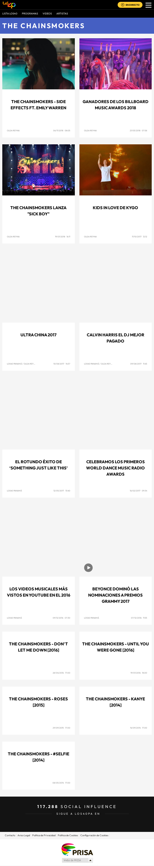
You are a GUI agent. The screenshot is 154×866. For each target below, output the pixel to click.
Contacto (10, 835)
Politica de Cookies (68, 835)
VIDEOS (47, 13)
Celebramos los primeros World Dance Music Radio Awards (115, 468)
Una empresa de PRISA (77, 849)
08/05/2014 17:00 (61, 782)
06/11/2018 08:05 (61, 130)
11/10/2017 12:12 (139, 236)
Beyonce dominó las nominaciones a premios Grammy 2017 (115, 595)
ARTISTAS (62, 13)
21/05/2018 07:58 (138, 130)
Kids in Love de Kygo (115, 207)
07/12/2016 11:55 (139, 618)
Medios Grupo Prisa (77, 860)
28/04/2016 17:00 (61, 672)
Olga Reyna (13, 130)
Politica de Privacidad (43, 835)
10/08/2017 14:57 (61, 363)
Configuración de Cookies (94, 835)
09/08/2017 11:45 (138, 363)
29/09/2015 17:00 (61, 727)
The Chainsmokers (43, 25)
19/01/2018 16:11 (62, 236)
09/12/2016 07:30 (61, 618)
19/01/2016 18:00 (139, 672)
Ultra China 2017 (38, 334)
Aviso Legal (23, 835)
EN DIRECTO (132, 4)
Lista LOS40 (9, 13)
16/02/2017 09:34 (138, 490)
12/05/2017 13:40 (61, 490)
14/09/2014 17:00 (138, 727)
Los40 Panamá (14, 363)
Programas (30, 13)
